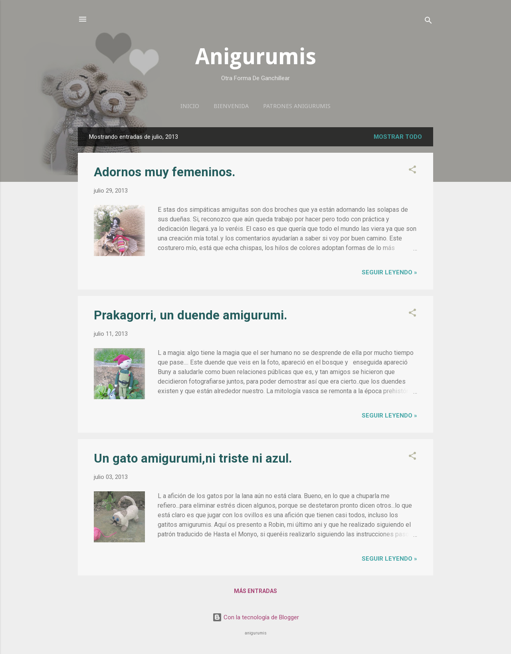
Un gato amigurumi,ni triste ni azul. (193, 458)
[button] (412, 171)
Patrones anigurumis (297, 106)
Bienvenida (231, 106)
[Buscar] (428, 22)
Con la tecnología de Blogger (255, 617)
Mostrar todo (398, 136)
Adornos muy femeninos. (165, 172)
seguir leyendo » (389, 272)
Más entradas (255, 591)
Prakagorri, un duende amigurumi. (190, 315)
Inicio (189, 106)
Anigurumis (255, 56)
